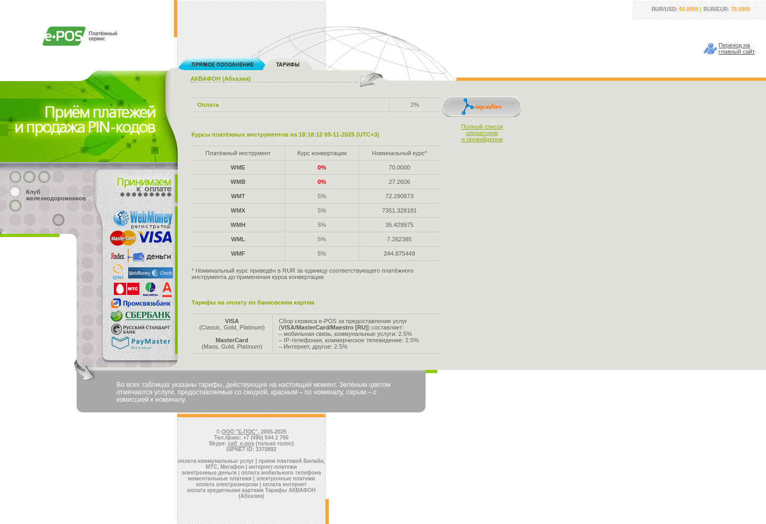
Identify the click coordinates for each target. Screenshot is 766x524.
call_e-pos (241, 443)
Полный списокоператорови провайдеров (482, 132)
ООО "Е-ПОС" (240, 432)
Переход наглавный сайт (737, 48)
